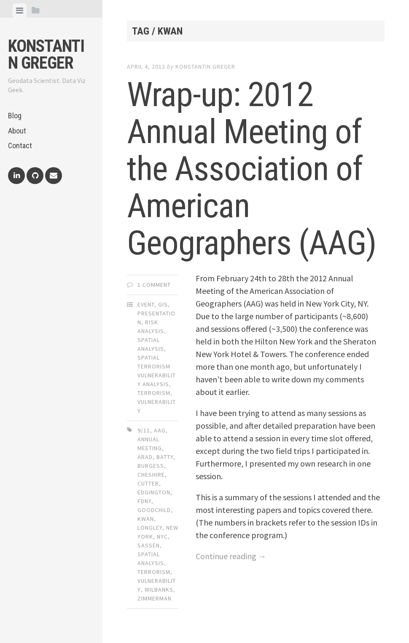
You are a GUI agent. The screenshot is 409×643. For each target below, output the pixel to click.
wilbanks (159, 589)
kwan (145, 519)
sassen (148, 545)
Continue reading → (231, 556)
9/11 (143, 430)
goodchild (154, 510)
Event (145, 304)
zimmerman (154, 598)
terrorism (153, 572)
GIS (163, 304)
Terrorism (153, 393)
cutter (148, 483)
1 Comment (154, 284)
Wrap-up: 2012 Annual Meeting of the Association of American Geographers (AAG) (251, 169)
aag (160, 430)
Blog (15, 115)
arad (145, 457)
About (17, 130)
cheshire (151, 474)
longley (149, 527)
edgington (153, 492)
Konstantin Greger (46, 54)
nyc (162, 536)
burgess (150, 466)
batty (164, 457)
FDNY (144, 501)
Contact (20, 145)
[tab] (20, 10)
